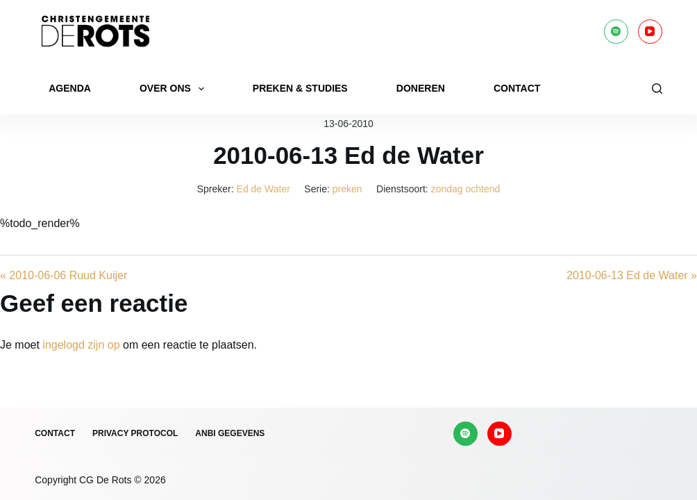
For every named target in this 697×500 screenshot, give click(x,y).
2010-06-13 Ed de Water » (631, 275)
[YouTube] (650, 31)
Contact (517, 88)
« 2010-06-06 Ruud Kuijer (63, 275)
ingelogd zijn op (80, 345)
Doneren (420, 88)
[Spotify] (616, 31)
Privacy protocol (135, 433)
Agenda (70, 88)
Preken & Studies (300, 88)
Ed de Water (263, 188)
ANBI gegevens (229, 433)
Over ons (175, 89)
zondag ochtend (466, 188)
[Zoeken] (657, 88)
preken (347, 188)
